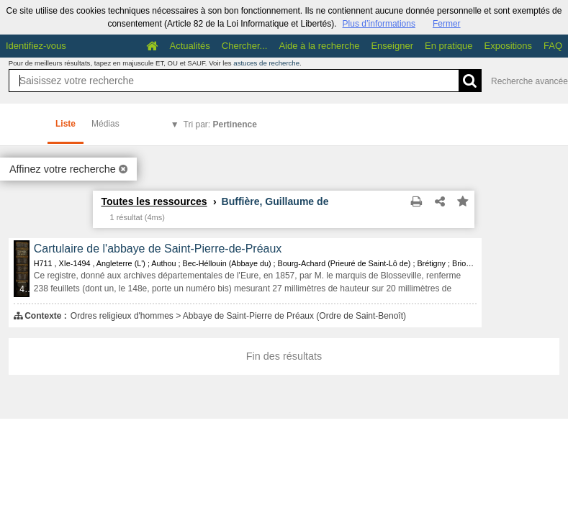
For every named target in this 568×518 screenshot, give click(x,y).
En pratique (449, 45)
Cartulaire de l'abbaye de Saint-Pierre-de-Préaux (157, 248)
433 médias (25, 289)
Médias (105, 124)
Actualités (189, 45)
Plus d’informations (379, 24)
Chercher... (245, 45)
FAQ (553, 45)
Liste (65, 124)
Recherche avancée (529, 81)
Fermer (447, 24)
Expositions (508, 45)
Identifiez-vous (36, 45)
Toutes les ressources (154, 201)
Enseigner (392, 45)
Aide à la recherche (319, 45)
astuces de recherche (266, 63)
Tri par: (220, 124)
